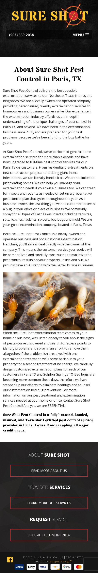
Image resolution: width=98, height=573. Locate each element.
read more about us (49, 470)
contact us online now (49, 535)
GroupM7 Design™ (60, 561)
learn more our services (49, 503)
